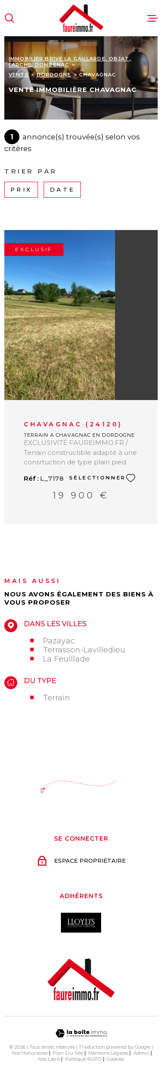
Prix (21, 189)
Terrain (56, 697)
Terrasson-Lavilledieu (84, 649)
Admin (141, 1053)
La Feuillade (66, 658)
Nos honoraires (30, 1053)
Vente (19, 75)
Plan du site (68, 1053)
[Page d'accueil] (81, 18)
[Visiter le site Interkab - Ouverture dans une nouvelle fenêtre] (81, 923)
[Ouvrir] (9, 18)
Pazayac (59, 640)
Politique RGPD (83, 1059)
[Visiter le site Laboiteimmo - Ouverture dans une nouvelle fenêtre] (81, 1033)
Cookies (115, 1059)
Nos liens (49, 1059)
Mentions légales (108, 1053)
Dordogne (54, 75)
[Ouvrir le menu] (152, 18)
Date (62, 189)
